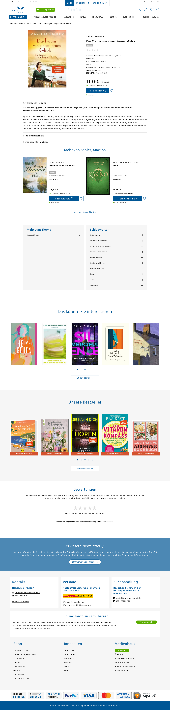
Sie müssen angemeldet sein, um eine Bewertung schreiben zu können (84, 521)
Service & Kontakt (151, 2)
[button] (77, 369)
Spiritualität (69, 658)
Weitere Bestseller (85, 468)
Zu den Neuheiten (85, 377)
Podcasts (68, 662)
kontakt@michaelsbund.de (27, 593)
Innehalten (83, 3)
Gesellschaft (69, 650)
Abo (66, 670)
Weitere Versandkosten (74, 602)
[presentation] (23, 166)
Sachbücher (68, 17)
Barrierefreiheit (96, 705)
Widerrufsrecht (70, 605)
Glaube (113, 17)
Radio (66, 666)
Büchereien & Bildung (125, 658)
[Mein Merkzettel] (152, 9)
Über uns (119, 654)
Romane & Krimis (18, 17)
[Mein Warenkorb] (158, 9)
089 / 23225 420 (123, 601)
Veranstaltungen (122, 662)
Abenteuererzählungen (97, 263)
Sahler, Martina (95, 36)
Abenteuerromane (96, 257)
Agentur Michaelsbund (125, 666)
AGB (118, 705)
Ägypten (93, 274)
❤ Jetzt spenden (45, 9)
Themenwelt (98, 17)
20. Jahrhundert (95, 235)
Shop (69, 3)
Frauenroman (94, 285)
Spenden (122, 650)
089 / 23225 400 (22, 596)
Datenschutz (68, 705)
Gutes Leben (70, 654)
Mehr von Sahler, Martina (85, 212)
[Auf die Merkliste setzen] (111, 90)
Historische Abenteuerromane (99, 252)
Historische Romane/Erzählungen (101, 246)
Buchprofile (128, 17)
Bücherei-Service (151, 17)
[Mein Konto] (146, 9)
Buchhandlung (122, 670)
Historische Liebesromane (98, 241)
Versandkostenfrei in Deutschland (26, 2)
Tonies (83, 17)
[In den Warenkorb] (97, 90)
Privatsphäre (82, 705)
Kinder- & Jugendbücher (45, 17)
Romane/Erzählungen (97, 269)
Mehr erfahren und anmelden (85, 561)
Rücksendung (85, 605)
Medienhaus (100, 3)
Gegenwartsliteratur (33, 235)
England (92, 280)
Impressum (55, 705)
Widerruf (110, 705)
